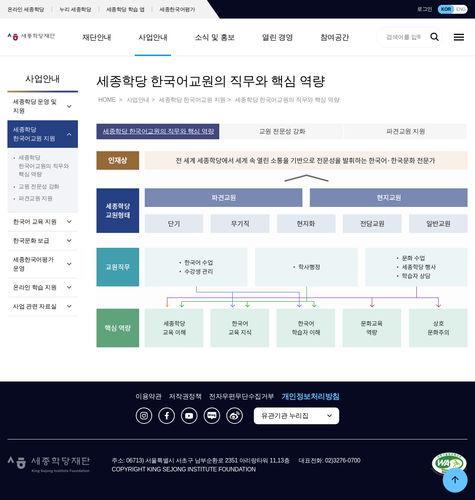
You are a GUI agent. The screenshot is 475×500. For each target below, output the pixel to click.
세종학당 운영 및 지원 (34, 106)
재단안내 (96, 37)
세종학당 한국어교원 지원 (34, 134)
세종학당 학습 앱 (126, 9)
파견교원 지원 (36, 198)
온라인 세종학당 (25, 9)
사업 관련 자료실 (34, 306)
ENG (460, 9)
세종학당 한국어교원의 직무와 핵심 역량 (44, 165)
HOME (107, 100)
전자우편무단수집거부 (241, 396)
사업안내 (152, 37)
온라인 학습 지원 (34, 287)
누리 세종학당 (75, 9)
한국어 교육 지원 (34, 221)
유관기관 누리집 (284, 415)
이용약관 (148, 396)
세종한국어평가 (177, 9)
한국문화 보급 (31, 240)
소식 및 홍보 (215, 37)
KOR (446, 9)
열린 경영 (277, 37)
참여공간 (334, 37)
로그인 (424, 9)
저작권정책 (185, 396)
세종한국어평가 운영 (33, 264)
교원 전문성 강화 (39, 186)
